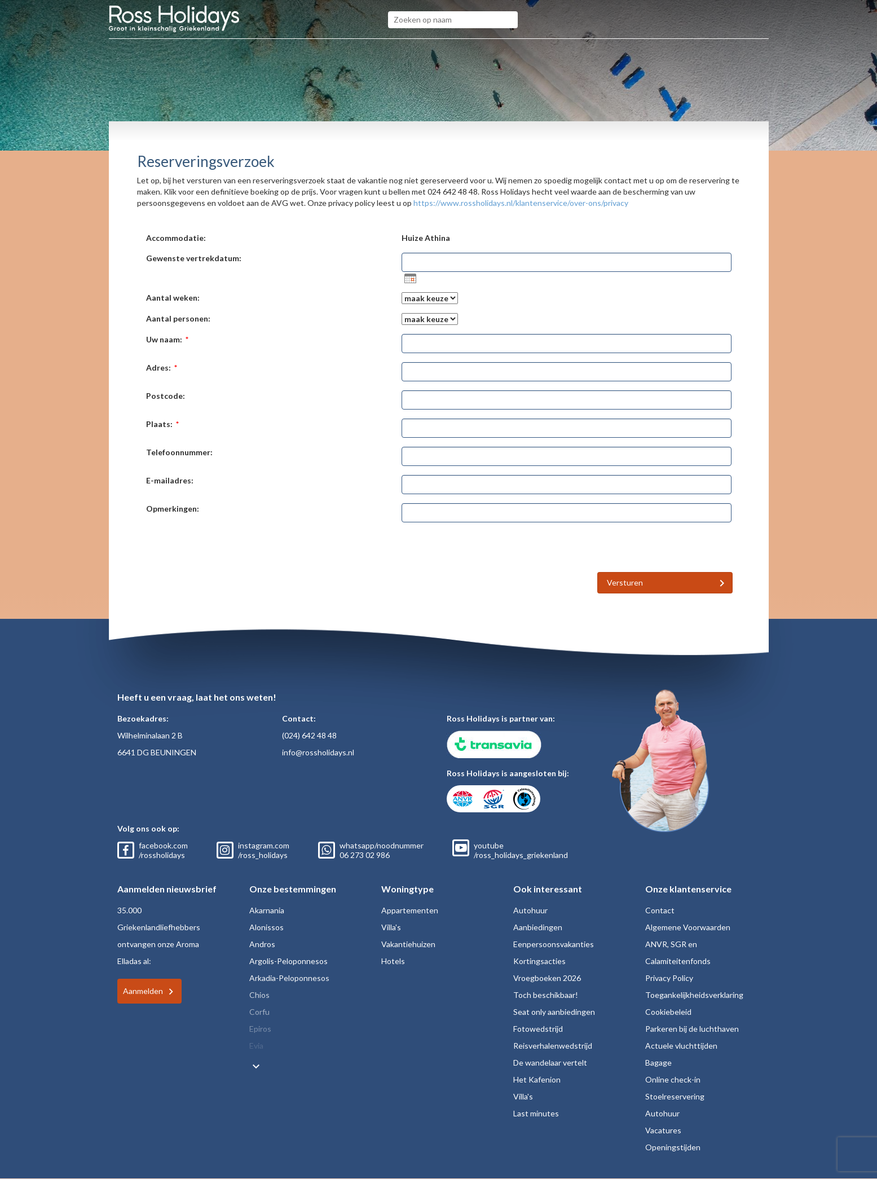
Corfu (259, 1012)
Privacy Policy (669, 978)
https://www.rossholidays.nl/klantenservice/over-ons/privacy (520, 203)
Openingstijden (672, 1147)
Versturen (625, 582)
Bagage (658, 1062)
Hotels (393, 961)
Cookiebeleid (668, 1012)
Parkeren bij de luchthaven (692, 1028)
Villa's (391, 927)
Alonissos (266, 927)
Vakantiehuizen (408, 944)
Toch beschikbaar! (545, 995)
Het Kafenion (537, 1079)
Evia (256, 1045)
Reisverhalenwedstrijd (552, 1045)
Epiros (260, 1028)
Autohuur (530, 910)
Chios (259, 995)
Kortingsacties (539, 961)
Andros (262, 944)
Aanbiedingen (537, 927)
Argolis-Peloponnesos (288, 961)
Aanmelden (143, 991)
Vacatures (663, 1130)
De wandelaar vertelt (550, 1062)
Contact (660, 910)
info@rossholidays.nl (318, 752)
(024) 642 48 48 (309, 735)
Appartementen (409, 910)
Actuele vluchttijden (681, 1045)
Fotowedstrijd (538, 1028)
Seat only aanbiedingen (554, 1012)
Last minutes (536, 1113)
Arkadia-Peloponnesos (289, 978)
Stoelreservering (674, 1096)
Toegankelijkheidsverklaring (694, 995)
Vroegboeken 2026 (547, 978)
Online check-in (672, 1079)
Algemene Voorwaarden (687, 927)
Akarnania (266, 910)
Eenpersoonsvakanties (553, 944)
